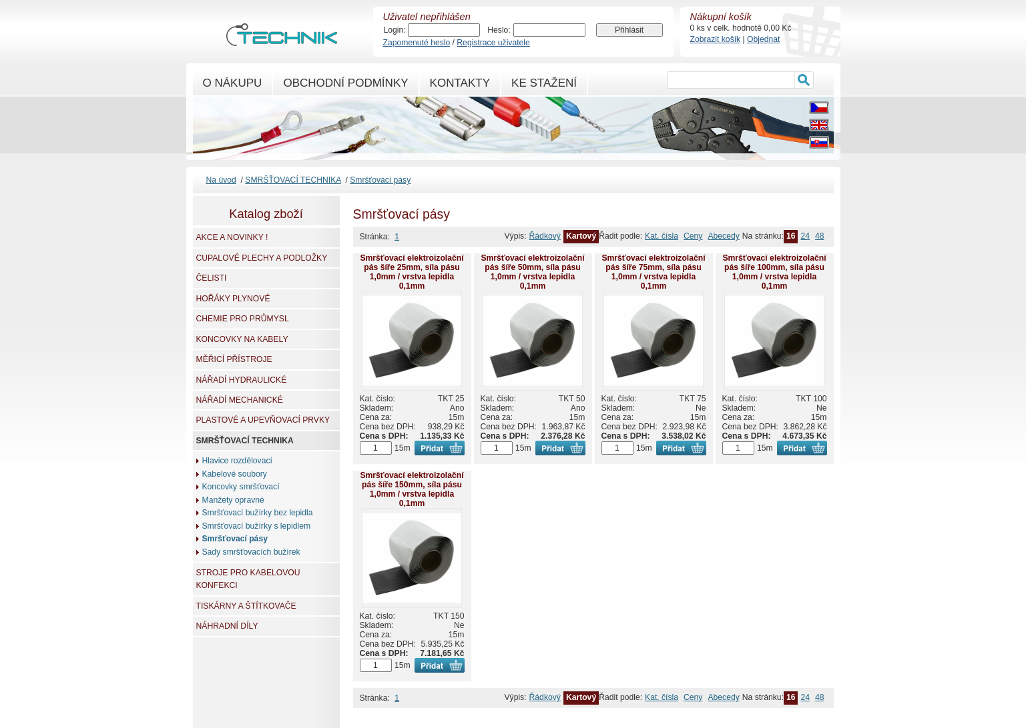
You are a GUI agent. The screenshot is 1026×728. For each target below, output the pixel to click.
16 (791, 236)
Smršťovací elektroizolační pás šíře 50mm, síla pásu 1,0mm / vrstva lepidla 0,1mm (532, 272)
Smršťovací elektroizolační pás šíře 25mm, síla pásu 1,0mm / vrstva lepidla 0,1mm (411, 272)
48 (819, 236)
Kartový (581, 236)
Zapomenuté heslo (417, 42)
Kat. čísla (661, 236)
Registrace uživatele (493, 42)
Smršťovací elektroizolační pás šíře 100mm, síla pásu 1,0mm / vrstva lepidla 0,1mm (774, 272)
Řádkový (545, 236)
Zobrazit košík (715, 39)
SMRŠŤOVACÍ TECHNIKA (292, 180)
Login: (395, 30)
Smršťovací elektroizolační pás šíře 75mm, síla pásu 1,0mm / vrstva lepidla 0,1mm (653, 272)
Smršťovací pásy (380, 180)
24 (805, 236)
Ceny (693, 236)
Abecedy (723, 236)
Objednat (763, 39)
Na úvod (221, 180)
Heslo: (498, 30)
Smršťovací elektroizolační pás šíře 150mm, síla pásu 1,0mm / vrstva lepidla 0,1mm (411, 489)
